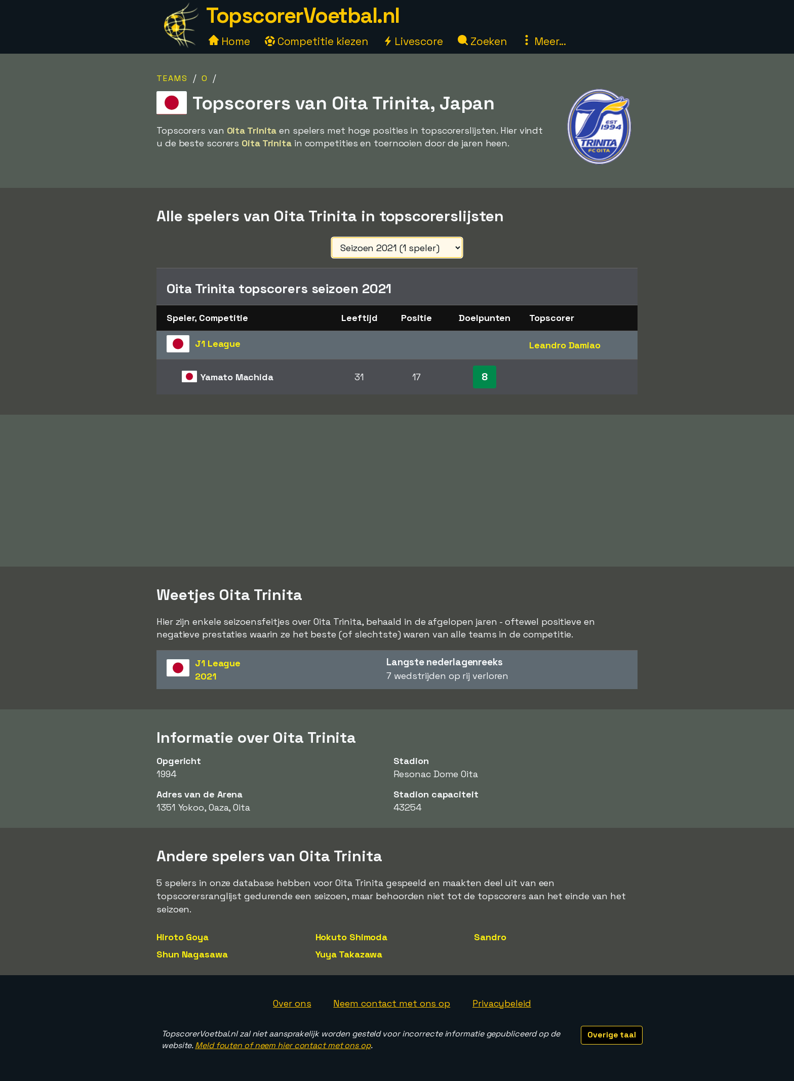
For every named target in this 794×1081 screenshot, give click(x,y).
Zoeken (482, 41)
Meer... (544, 41)
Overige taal (611, 1034)
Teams (172, 78)
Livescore (413, 41)
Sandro (490, 937)
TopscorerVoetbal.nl (303, 15)
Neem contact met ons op (391, 1003)
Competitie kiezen (316, 41)
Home (229, 41)
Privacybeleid (501, 1003)
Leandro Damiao (565, 345)
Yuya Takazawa (349, 954)
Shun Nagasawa (192, 954)
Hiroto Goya (182, 937)
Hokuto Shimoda (351, 937)
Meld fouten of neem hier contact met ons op (283, 1045)
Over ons (292, 1003)
